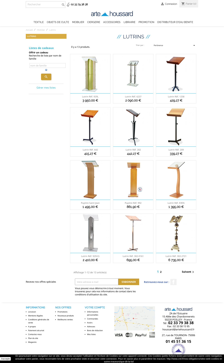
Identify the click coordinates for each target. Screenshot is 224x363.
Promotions (62, 311)
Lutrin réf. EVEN (176, 202)
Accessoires (111, 22)
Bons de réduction (95, 330)
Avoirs (89, 322)
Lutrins (31, 36)
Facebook (173, 282)
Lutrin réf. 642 (90, 149)
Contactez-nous (35, 334)
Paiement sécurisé (36, 330)
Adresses (91, 326)
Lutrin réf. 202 (133, 149)
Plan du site (33, 338)
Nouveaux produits (66, 315)
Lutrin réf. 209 (176, 149)
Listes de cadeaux (41, 48)
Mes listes (91, 334)
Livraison (32, 311)
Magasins (32, 342)
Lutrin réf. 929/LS (90, 256)
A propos (32, 326)
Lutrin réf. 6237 (133, 96)
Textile (38, 22)
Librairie (129, 22)
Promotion (146, 22)
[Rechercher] (45, 4)
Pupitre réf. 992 (133, 202)
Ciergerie (93, 22)
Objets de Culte (58, 22)
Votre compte (95, 307)
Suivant (188, 272)
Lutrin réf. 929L (90, 96)
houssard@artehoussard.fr (178, 329)
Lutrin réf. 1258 (176, 96)
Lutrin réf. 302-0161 (133, 256)
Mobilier (78, 22)
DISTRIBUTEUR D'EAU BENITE (175, 22)
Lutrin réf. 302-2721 (176, 256)
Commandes (92, 318)
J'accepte (5, 359)
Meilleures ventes (65, 319)
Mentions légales (35, 315)
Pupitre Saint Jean (90, 202)
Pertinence (175, 46)
